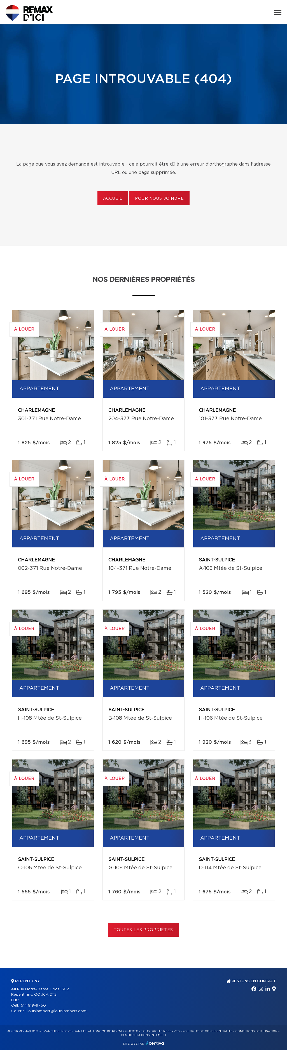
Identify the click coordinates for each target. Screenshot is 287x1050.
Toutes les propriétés (143, 930)
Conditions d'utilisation (256, 1031)
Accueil (112, 199)
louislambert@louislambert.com (57, 1011)
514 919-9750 (33, 1005)
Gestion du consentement (144, 1035)
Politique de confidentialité (207, 1031)
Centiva (155, 1043)
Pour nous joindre (159, 199)
